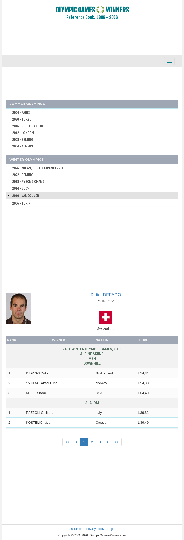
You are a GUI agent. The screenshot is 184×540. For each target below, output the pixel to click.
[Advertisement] (92, 41)
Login (110, 529)
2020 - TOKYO (22, 119)
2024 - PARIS (21, 113)
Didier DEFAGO (106, 294)
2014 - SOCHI (21, 188)
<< (67, 442)
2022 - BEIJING (22, 175)
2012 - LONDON (23, 133)
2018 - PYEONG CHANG (28, 182)
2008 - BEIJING (22, 139)
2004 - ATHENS (22, 146)
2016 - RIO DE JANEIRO (28, 126)
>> (117, 442)
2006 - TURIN (21, 203)
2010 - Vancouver (25, 196)
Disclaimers (76, 529)
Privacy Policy (95, 529)
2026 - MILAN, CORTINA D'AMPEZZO (37, 168)
